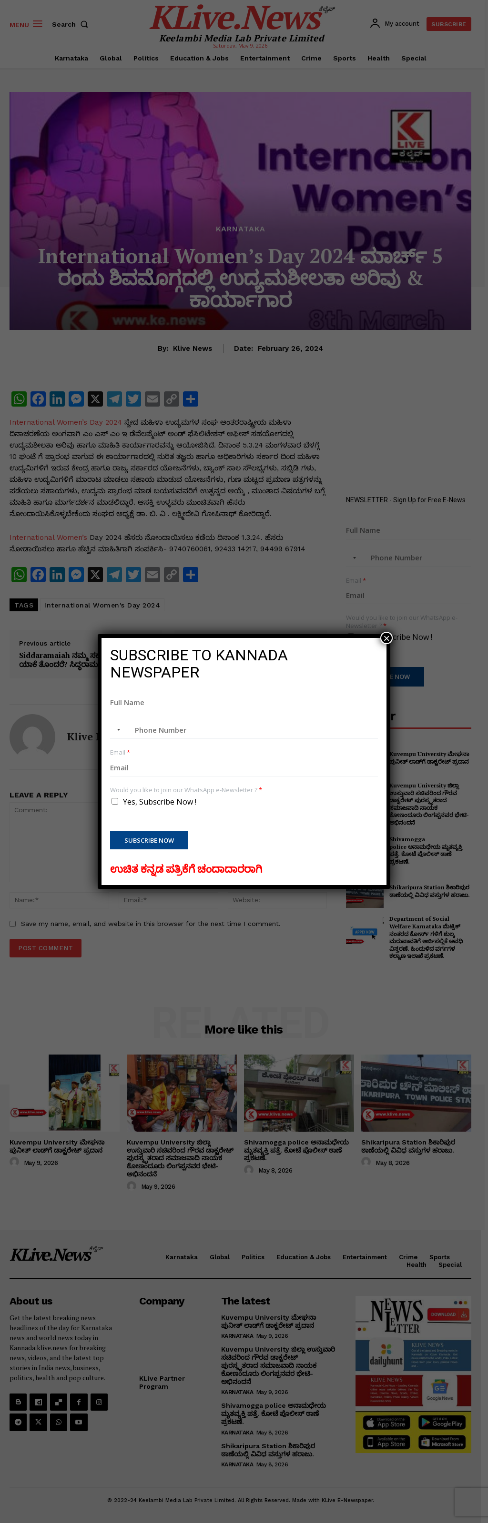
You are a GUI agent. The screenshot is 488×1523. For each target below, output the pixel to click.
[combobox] (117, 729)
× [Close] (386, 638)
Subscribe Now (149, 840)
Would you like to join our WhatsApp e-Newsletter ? (186, 790)
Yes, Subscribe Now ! (159, 801)
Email (120, 752)
